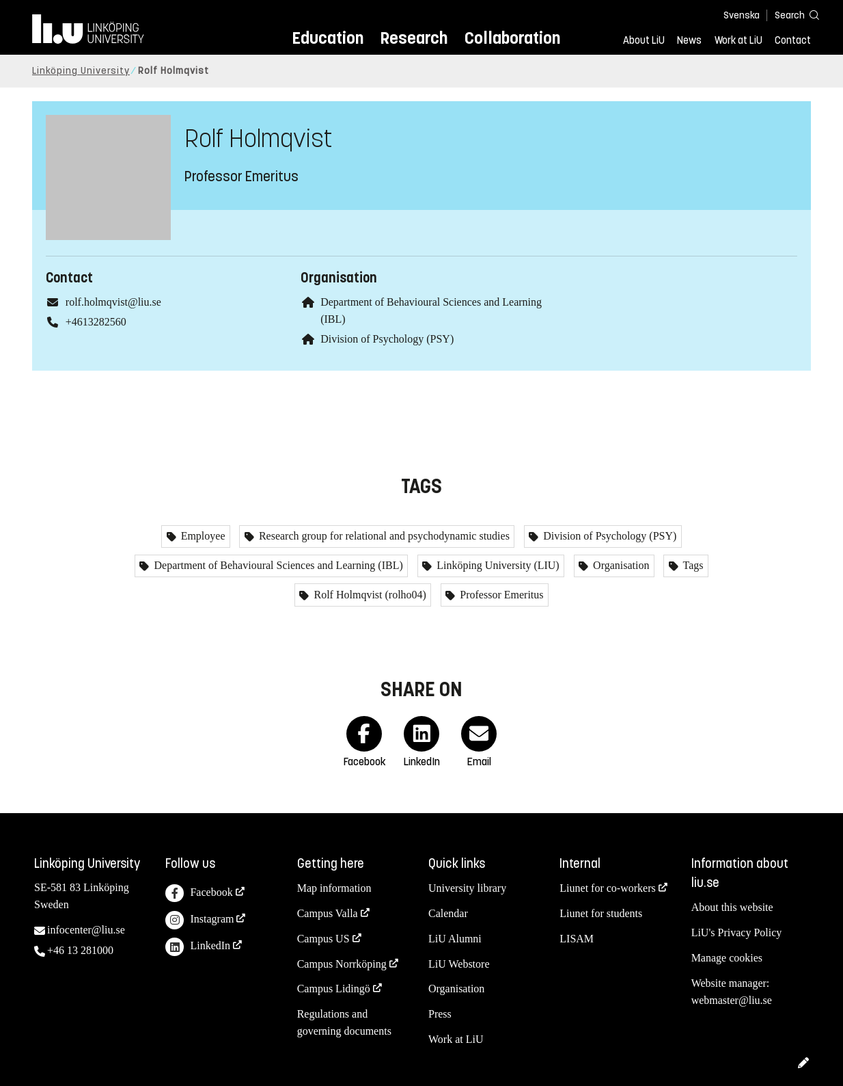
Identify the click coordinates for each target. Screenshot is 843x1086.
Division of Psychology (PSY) (387, 339)
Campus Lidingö (333, 988)
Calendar (448, 913)
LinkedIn (197, 947)
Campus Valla (327, 913)
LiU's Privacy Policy (736, 932)
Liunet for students (600, 913)
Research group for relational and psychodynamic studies (383, 536)
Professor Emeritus (500, 594)
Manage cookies (726, 958)
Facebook (198, 893)
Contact (793, 40)
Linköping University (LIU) (496, 565)
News (689, 40)
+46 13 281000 (80, 950)
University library (467, 888)
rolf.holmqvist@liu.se (113, 302)
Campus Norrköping (342, 964)
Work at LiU (738, 40)
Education (327, 38)
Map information (334, 888)
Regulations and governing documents (344, 1022)
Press (440, 1014)
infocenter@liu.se (86, 930)
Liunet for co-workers (607, 888)
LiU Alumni (455, 938)
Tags (692, 565)
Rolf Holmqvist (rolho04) (368, 594)
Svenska (741, 15)
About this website (732, 907)
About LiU (644, 40)
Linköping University (81, 71)
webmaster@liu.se (731, 1000)
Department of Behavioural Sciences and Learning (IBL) (276, 565)
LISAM (576, 938)
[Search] (790, 15)
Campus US (323, 938)
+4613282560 (96, 322)
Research (413, 38)
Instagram (199, 920)
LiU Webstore (459, 964)
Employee (201, 536)
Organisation (619, 565)
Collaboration (512, 38)
